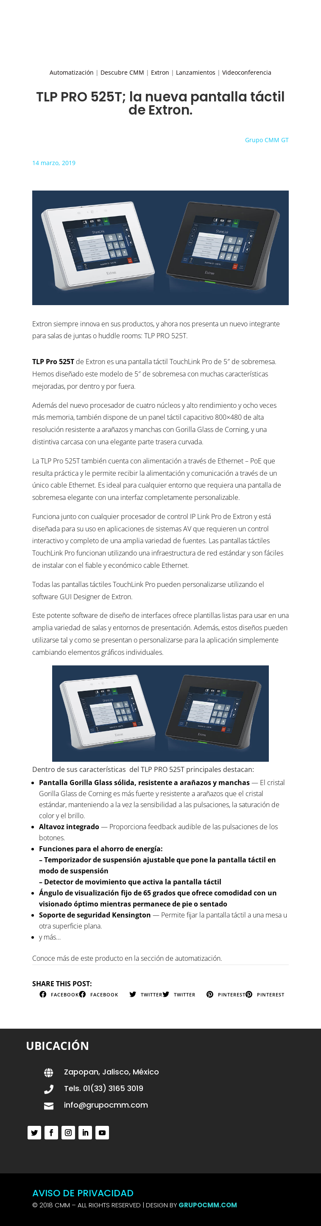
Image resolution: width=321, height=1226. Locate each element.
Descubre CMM (122, 72)
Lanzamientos (195, 72)
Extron (160, 72)
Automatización (72, 72)
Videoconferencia (246, 72)
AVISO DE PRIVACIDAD (83, 1193)
